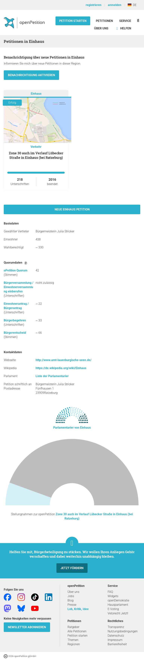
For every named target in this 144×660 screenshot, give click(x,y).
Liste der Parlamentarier (52, 376)
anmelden (114, 5)
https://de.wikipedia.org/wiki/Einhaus (61, 368)
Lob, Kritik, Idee (78, 609)
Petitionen (105, 21)
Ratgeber (73, 627)
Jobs (71, 596)
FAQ (110, 592)
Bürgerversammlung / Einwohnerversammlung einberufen (18, 287)
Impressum (115, 640)
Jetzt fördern (72, 568)
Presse (72, 604)
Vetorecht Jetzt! (118, 613)
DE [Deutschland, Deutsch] (132, 5)
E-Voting (113, 609)
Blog (71, 600)
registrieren (93, 5)
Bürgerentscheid (15, 332)
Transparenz (116, 627)
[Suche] (138, 20)
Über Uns (101, 28)
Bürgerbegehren (15, 320)
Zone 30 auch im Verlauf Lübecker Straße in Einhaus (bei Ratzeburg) (36, 155)
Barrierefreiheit (117, 644)
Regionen (74, 644)
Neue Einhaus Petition (72, 209)
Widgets (113, 596)
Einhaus (36, 93)
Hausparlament (118, 604)
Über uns (73, 592)
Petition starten (72, 21)
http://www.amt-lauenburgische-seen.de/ (64, 360)
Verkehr (36, 147)
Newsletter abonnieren (27, 627)
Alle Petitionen (77, 631)
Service (125, 21)
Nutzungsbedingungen (123, 631)
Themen (73, 640)
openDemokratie (118, 600)
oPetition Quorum (15, 270)
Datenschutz (116, 635)
